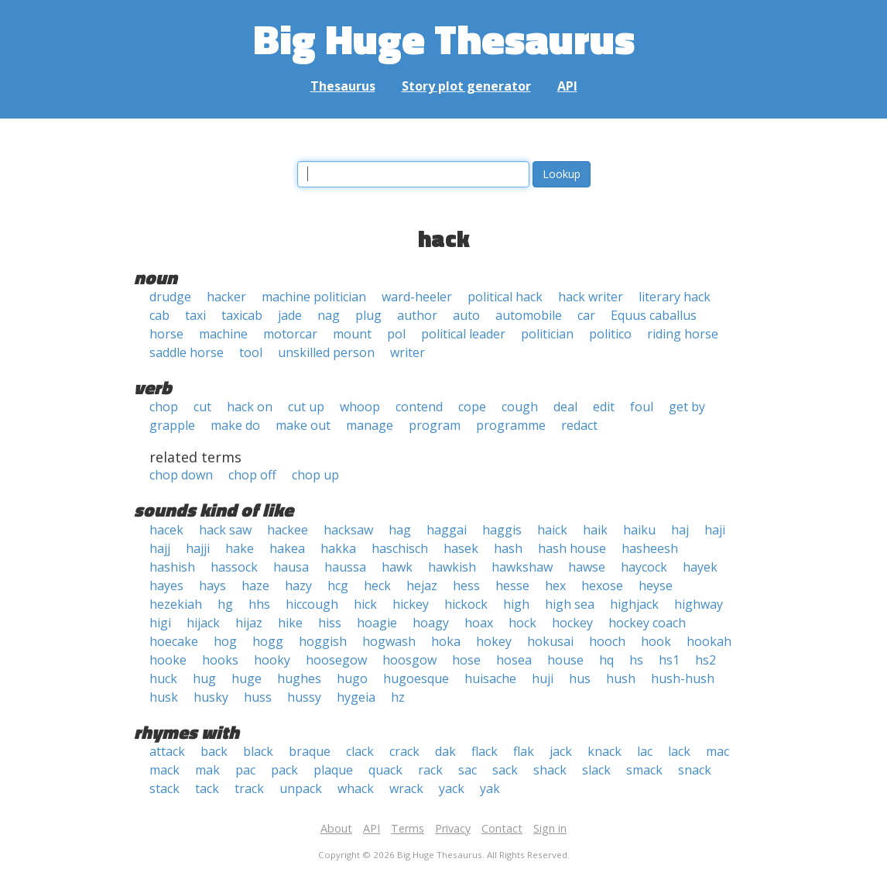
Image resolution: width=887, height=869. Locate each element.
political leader (463, 333)
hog (225, 641)
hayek (700, 566)
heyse (656, 585)
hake (239, 548)
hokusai (550, 641)
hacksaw (348, 529)
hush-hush (682, 678)
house (565, 659)
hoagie (377, 622)
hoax (478, 622)
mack (164, 769)
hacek (166, 529)
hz (398, 697)
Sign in (550, 828)
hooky (272, 659)
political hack (505, 296)
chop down (181, 474)
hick (365, 604)
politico (610, 333)
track (249, 788)
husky (210, 697)
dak (445, 751)
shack (550, 769)
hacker (226, 296)
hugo (352, 678)
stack (164, 788)
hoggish (323, 641)
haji (714, 529)
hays (212, 585)
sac (467, 769)
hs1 (669, 659)
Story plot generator (466, 85)
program (435, 425)
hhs (259, 604)
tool (250, 352)
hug (204, 678)
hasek (461, 548)
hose (466, 659)
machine (223, 333)
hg (225, 604)
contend (419, 406)
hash (508, 548)
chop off (252, 474)
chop (163, 406)
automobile (528, 315)
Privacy (453, 828)
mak (207, 769)
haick (552, 529)
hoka (446, 641)
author (417, 315)
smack (644, 769)
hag (400, 529)
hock (522, 622)
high (516, 604)
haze (255, 585)
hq (606, 659)
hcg (337, 585)
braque (309, 751)
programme (511, 425)
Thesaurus (342, 85)
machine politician (314, 296)
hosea (514, 659)
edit (604, 406)
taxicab (241, 315)
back (214, 751)
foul (641, 406)
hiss (329, 622)
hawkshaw (522, 566)
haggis (502, 529)
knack (604, 751)
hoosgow (409, 659)
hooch (607, 641)
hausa (291, 566)
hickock (466, 604)
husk (163, 697)
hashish (172, 566)
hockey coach (647, 622)
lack (679, 751)
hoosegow (336, 659)
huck (163, 678)
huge (246, 678)
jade (290, 315)
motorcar (290, 333)
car (586, 315)
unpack (300, 788)
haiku (639, 529)
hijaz (248, 622)
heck (377, 585)
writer (407, 352)
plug (368, 315)
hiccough (312, 604)
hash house (572, 548)
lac (644, 751)
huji (542, 678)
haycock (644, 566)
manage (369, 425)
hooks (220, 659)
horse (166, 333)
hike (290, 622)
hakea (287, 548)
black (258, 751)
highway (698, 604)
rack (430, 769)
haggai (446, 529)
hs (636, 659)
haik (595, 529)
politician (547, 333)
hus (580, 678)
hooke (168, 659)
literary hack (675, 296)
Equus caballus (654, 315)
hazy (298, 585)
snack (694, 769)
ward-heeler (417, 296)
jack (561, 751)
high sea (569, 604)
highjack (634, 604)
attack (167, 751)
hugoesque (416, 678)
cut (202, 406)
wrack (406, 788)
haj (680, 529)
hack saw (225, 529)
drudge (170, 296)
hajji (198, 548)
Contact (501, 828)
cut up (306, 406)
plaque (333, 769)
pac (245, 769)
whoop (360, 406)
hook (656, 641)
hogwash (389, 641)
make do (235, 425)
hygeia (356, 697)
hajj (159, 548)
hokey (494, 641)
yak (490, 788)
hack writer (590, 296)
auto (466, 315)
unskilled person (326, 352)
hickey (410, 604)
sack (505, 769)
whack (355, 788)
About (336, 828)
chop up (315, 474)
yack (451, 788)
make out (303, 425)
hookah (709, 641)
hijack (203, 622)
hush (620, 678)
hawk (397, 566)
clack (360, 751)
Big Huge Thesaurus (444, 38)
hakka (338, 548)
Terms (407, 828)
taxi (195, 315)
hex (555, 585)
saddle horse (186, 352)
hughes (299, 678)
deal (565, 406)
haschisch (400, 548)
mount (352, 333)
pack (284, 769)
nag (328, 315)
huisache (490, 678)
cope (472, 406)
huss (258, 697)
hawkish (452, 566)
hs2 (705, 659)
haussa (345, 566)
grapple (172, 425)
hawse (586, 566)
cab (159, 315)
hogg (267, 641)
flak (523, 751)
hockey (572, 622)
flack (484, 751)
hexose (602, 585)
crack (404, 751)
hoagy (431, 622)
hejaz (421, 585)
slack (596, 769)
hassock (234, 566)
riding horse (682, 333)
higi (160, 622)
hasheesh (650, 548)
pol (396, 333)
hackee (287, 529)
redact (579, 425)
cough (520, 406)
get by (687, 406)
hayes (166, 585)
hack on (249, 406)
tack (207, 788)
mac (717, 751)
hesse (512, 585)
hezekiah (175, 604)
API (567, 85)
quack (385, 769)
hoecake (173, 641)
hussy (304, 697)
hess (466, 585)
